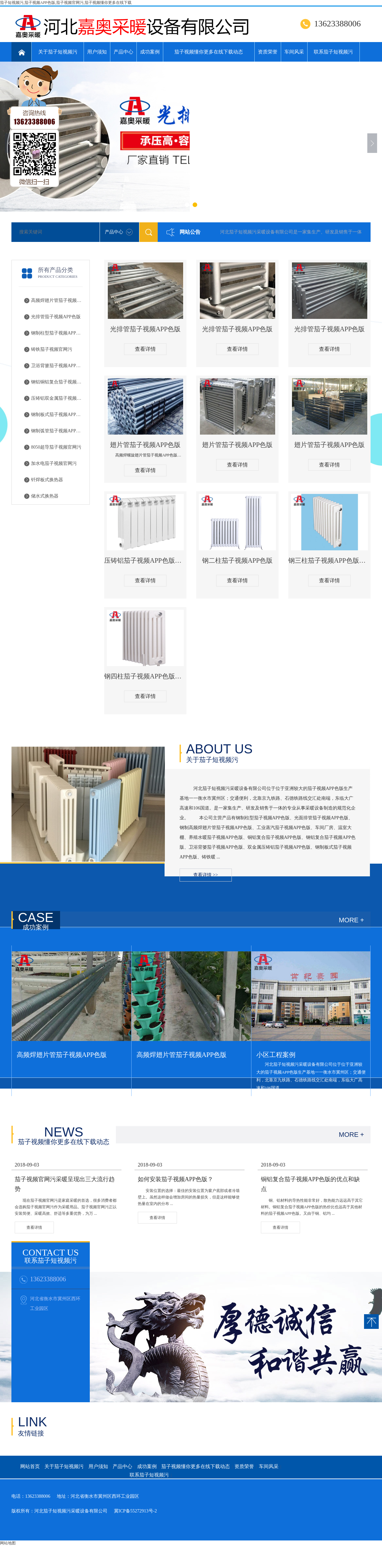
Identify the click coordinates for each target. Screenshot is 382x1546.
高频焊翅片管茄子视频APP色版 (58, 300)
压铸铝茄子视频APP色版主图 (145, 560)
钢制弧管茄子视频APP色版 (58, 430)
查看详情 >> (205, 874)
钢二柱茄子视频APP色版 (237, 560)
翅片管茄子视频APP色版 (145, 444)
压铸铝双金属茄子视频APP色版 (58, 398)
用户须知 (97, 51)
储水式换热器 (44, 496)
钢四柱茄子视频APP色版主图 (145, 676)
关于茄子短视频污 (57, 51)
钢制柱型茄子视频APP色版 (58, 333)
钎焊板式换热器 (47, 479)
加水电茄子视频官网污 (54, 463)
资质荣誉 (268, 51)
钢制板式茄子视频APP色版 (58, 414)
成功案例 (150, 51)
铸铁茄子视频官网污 (51, 349)
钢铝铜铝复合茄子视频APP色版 (58, 381)
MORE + (351, 920)
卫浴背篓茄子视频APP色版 (58, 365)
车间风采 (294, 51)
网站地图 (8, 1543)
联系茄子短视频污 (333, 51)
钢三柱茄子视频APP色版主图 (329, 560)
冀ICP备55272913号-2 (135, 1511)
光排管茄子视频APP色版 (56, 316)
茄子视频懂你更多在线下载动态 (208, 51)
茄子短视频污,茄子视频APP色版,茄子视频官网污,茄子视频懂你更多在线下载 (66, 2)
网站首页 (30, 1466)
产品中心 (123, 51)
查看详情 (145, 349)
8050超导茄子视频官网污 (56, 447)
